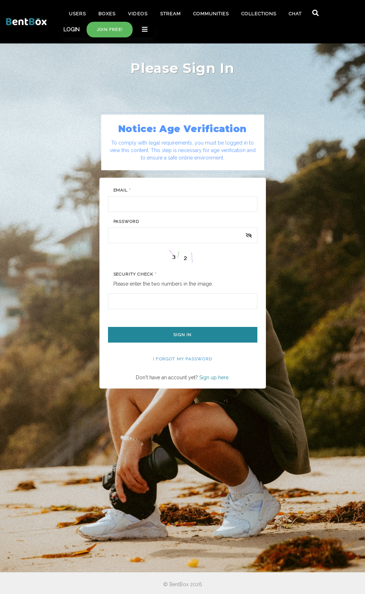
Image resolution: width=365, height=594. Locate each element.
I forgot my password (182, 358)
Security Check (134, 274)
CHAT (295, 13)
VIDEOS (137, 13)
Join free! (110, 29)
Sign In (182, 334)
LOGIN (71, 29)
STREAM (170, 13)
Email (122, 190)
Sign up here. (214, 377)
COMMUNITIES (211, 13)
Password (126, 221)
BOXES (106, 13)
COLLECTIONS (258, 13)
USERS (77, 13)
